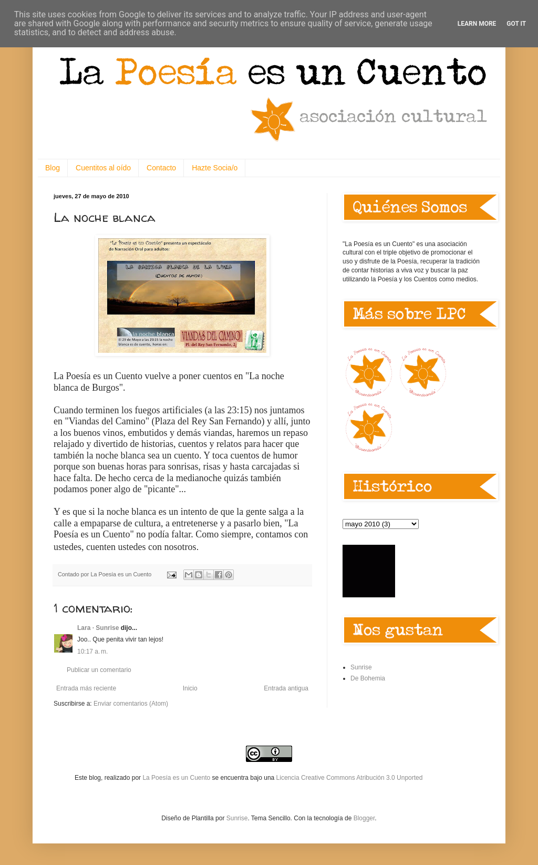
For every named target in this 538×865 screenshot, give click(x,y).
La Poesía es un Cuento (177, 777)
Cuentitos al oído (103, 168)
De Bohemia (367, 678)
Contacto (161, 168)
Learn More (477, 23)
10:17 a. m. (92, 651)
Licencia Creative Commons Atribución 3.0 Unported (349, 777)
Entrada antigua (286, 688)
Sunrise (361, 667)
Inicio (190, 688)
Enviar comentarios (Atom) (131, 703)
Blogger (364, 818)
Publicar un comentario (99, 670)
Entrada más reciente (86, 688)
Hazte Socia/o (214, 168)
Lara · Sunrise (98, 628)
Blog (52, 168)
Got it (516, 23)
